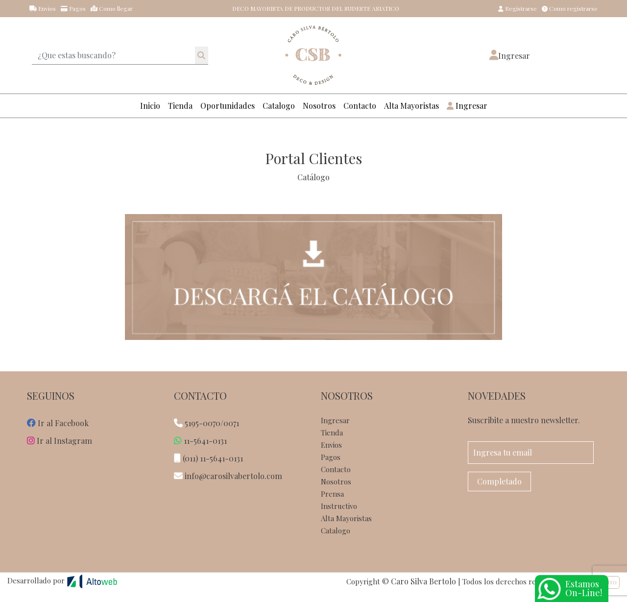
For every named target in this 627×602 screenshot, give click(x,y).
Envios (42, 8)
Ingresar (467, 105)
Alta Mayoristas (411, 105)
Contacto (359, 105)
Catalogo (279, 105)
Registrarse (517, 8)
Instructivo (339, 506)
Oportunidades (227, 105)
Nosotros (319, 105)
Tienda (180, 105)
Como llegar (112, 8)
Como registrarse (570, 8)
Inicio (150, 105)
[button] (509, 55)
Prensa (332, 494)
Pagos (73, 8)
